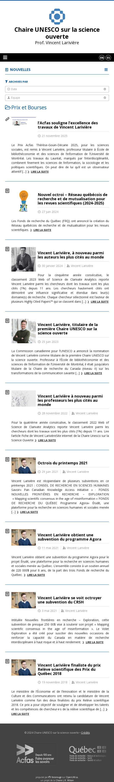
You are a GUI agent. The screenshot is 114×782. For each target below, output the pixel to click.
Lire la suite (40, 172)
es (108, 58)
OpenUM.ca (72, 777)
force (57, 777)
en (102, 58)
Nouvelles (20, 69)
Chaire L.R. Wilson (65, 780)
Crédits (85, 732)
